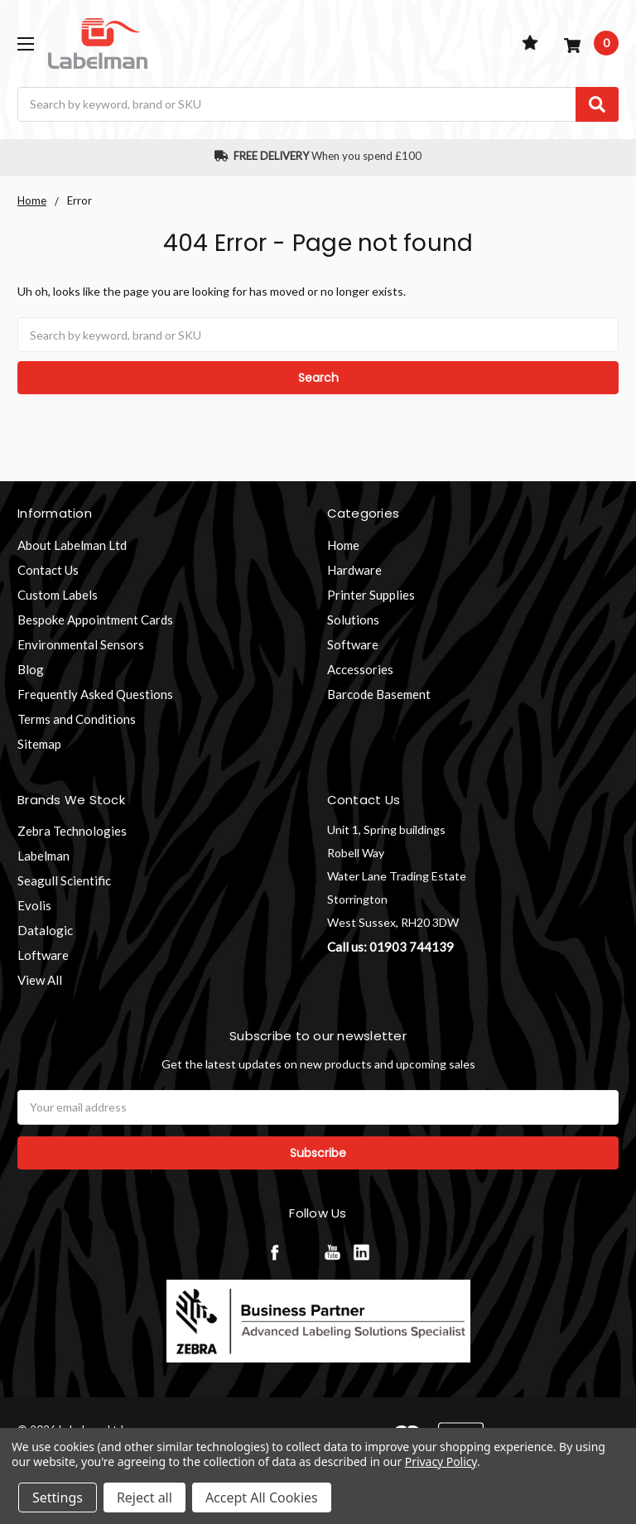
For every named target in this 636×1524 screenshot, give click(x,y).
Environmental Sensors (80, 644)
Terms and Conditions (76, 718)
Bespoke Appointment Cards (95, 619)
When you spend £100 (318, 155)
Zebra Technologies (72, 830)
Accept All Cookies (261, 1497)
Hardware (354, 569)
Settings (57, 1497)
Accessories (360, 669)
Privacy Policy (441, 1461)
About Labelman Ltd (72, 545)
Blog (30, 669)
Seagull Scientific (64, 880)
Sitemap (39, 743)
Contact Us (48, 569)
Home (343, 545)
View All (39, 979)
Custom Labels (57, 594)
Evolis (34, 905)
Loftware (43, 955)
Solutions (353, 619)
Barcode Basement (379, 694)
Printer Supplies (371, 594)
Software (352, 644)
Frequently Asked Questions (95, 694)
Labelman (43, 855)
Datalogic (45, 930)
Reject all (144, 1497)
